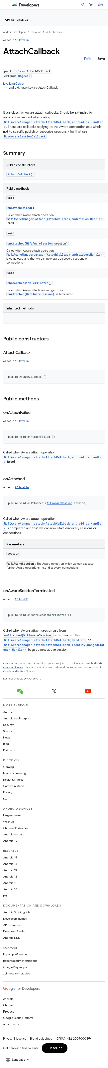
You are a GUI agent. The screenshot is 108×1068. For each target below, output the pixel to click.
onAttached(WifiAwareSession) (30, 294)
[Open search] (83, 4)
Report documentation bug (20, 961)
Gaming (8, 767)
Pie (5, 895)
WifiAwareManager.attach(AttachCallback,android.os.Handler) (55, 219)
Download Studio (14, 931)
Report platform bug (16, 954)
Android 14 (10, 864)
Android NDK (11, 937)
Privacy (7, 792)
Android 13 (10, 870)
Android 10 (10, 889)
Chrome (8, 1005)
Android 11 (10, 883)
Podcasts (9, 750)
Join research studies (16, 973)
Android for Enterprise (17, 718)
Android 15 (10, 857)
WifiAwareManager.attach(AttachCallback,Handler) (45, 640)
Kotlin (88, 59)
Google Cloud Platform (18, 1018)
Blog (6, 744)
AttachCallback (19, 174)
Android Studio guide (16, 912)
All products (11, 1024)
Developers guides (15, 918)
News (6, 737)
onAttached (16, 243)
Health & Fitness (13, 779)
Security (8, 725)
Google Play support (16, 967)
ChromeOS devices (15, 828)
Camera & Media (14, 786)
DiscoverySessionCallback (25, 136)
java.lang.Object (13, 83)
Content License (13, 667)
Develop (36, 32)
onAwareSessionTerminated (28, 283)
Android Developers (14, 32)
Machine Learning (14, 773)
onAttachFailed (19, 208)
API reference (17, 19)
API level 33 (21, 599)
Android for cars (13, 834)
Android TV (10, 841)
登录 (100, 5)
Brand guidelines (41, 1038)
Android (8, 712)
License (21, 1038)
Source (7, 731)
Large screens (12, 815)
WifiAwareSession (39, 243)
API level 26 (22, 40)
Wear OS (9, 821)
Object (23, 76)
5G (5, 798)
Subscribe (55, 1048)
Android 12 (10, 876)
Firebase (8, 1011)
